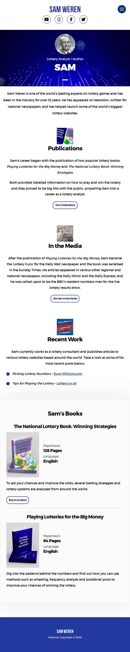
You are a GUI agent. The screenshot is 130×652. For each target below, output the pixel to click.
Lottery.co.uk (66, 383)
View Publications (65, 205)
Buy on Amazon (17, 500)
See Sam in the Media (65, 298)
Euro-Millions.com (68, 374)
